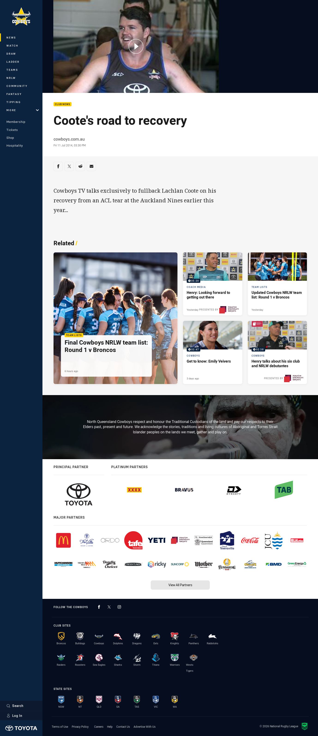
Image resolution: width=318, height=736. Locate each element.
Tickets (12, 130)
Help (110, 726)
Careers (98, 726)
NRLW (11, 78)
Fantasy (14, 94)
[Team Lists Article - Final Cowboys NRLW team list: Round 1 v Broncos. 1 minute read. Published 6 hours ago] (115, 318)
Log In (14, 715)
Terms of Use (60, 726)
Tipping (13, 102)
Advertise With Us (145, 726)
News (11, 37)
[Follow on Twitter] (109, 607)
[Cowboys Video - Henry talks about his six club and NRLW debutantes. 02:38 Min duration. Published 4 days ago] (277, 352)
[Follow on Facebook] (99, 607)
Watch (12, 45)
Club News (62, 104)
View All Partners (180, 585)
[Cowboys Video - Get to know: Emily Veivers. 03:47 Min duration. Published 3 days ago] (212, 352)
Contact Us (123, 726)
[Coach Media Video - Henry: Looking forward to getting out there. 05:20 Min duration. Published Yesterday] (212, 283)
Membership (15, 122)
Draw (11, 53)
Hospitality (14, 145)
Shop (10, 138)
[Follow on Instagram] (119, 607)
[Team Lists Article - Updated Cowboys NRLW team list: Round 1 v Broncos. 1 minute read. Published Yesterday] (277, 283)
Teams (12, 69)
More (22, 110)
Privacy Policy (80, 726)
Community (17, 86)
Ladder (13, 61)
